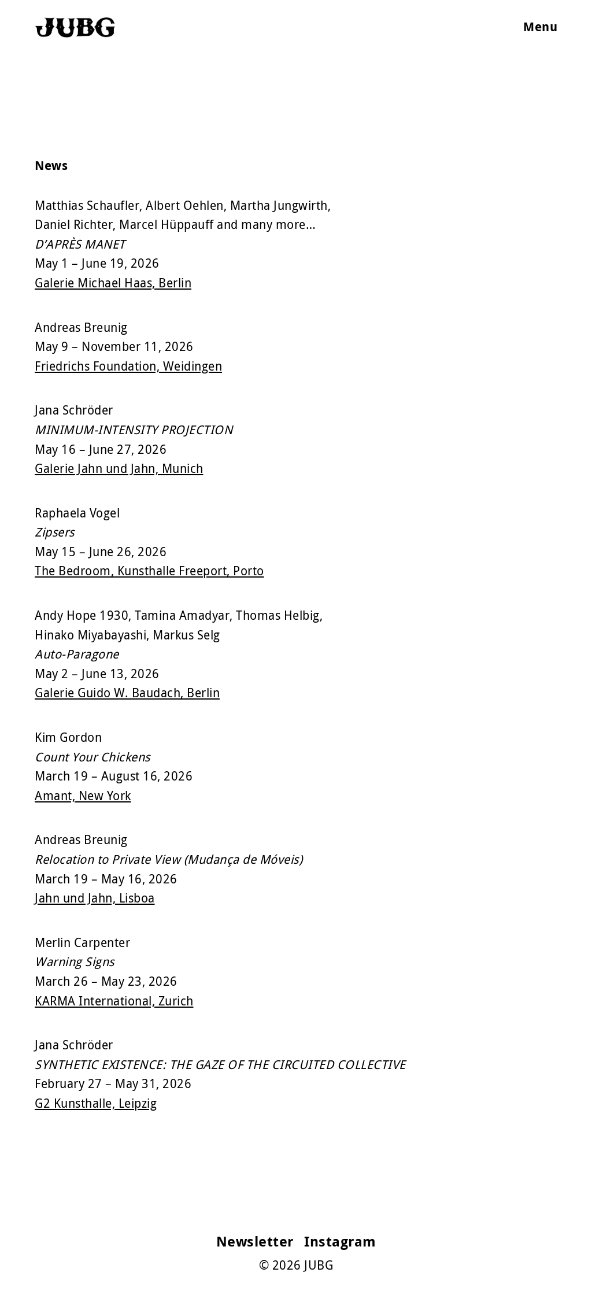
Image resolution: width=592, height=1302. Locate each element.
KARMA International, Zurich (114, 1001)
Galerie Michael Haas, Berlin (113, 283)
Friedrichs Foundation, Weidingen (128, 366)
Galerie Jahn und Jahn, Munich (119, 468)
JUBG (318, 1265)
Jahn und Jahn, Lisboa (95, 898)
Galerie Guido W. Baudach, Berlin (127, 693)
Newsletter (255, 1241)
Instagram (340, 1241)
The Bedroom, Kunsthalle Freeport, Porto (149, 571)
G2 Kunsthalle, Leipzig (96, 1103)
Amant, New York (83, 795)
